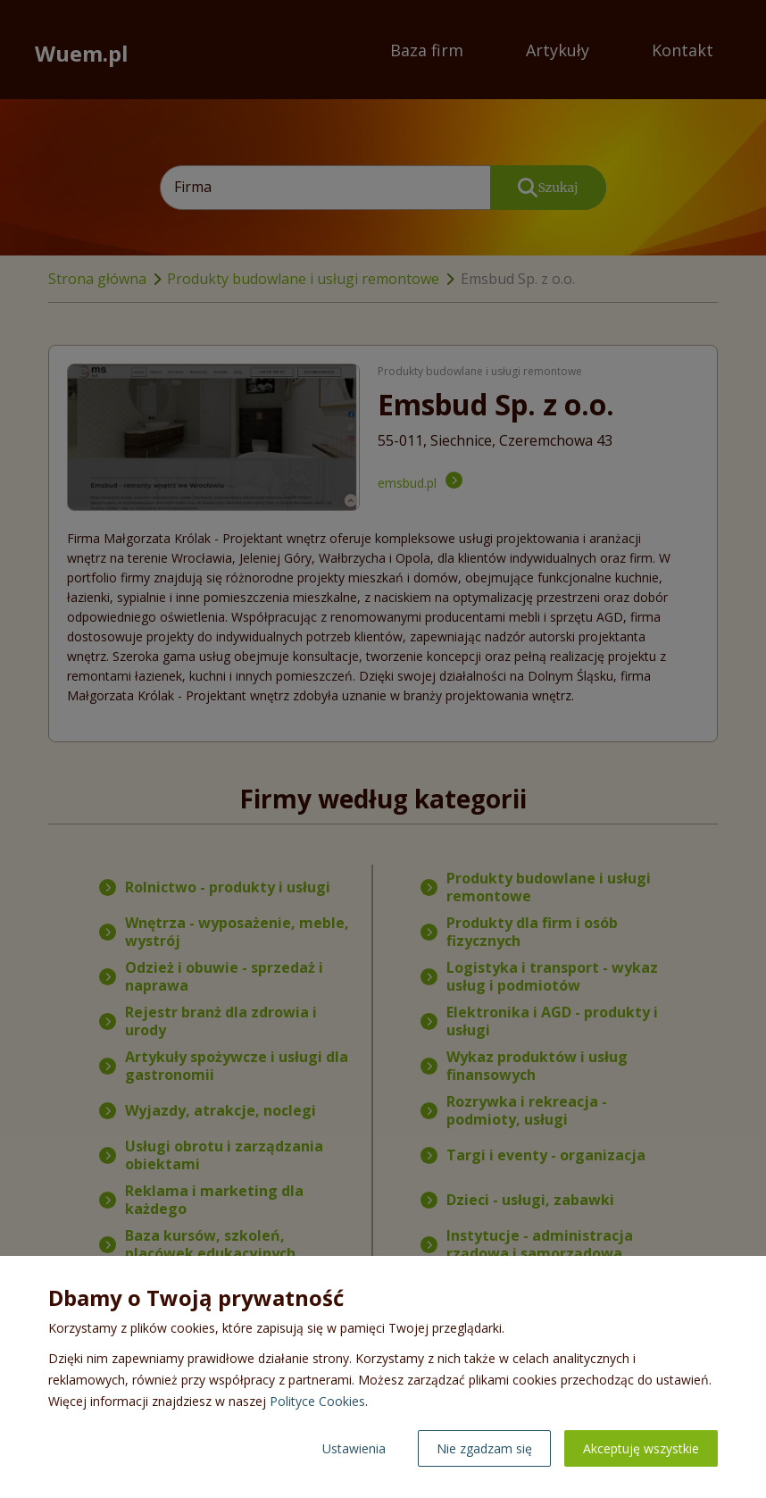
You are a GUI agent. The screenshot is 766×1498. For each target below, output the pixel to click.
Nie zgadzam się (484, 1448)
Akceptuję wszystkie (641, 1448)
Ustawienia (354, 1448)
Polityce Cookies (317, 1401)
